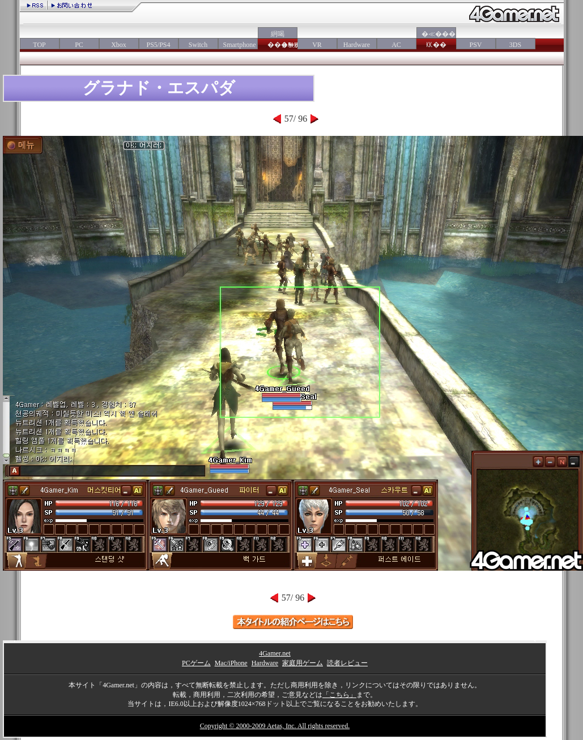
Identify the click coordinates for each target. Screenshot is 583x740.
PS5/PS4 (158, 45)
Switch (198, 45)
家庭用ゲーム (302, 663)
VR (317, 45)
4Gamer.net (275, 653)
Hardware (356, 45)
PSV (475, 45)
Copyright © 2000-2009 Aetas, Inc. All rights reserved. (275, 726)
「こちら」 (339, 695)
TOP (39, 45)
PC (79, 45)
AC (396, 45)
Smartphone (238, 45)
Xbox (118, 45)
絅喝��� (277, 39)
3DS (515, 45)
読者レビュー (347, 663)
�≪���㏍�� (436, 39)
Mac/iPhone (231, 663)
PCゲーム (196, 663)
